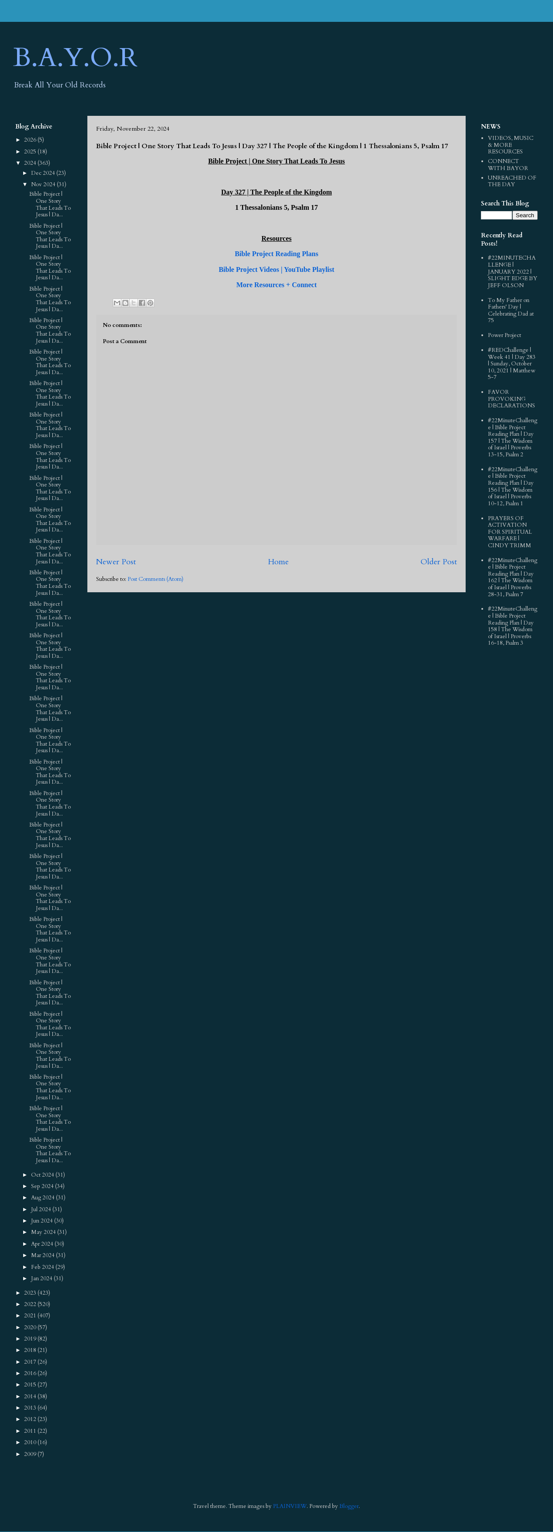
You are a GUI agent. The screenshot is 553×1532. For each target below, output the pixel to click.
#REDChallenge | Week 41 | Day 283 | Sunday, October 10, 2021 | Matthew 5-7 (512, 363)
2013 (31, 1408)
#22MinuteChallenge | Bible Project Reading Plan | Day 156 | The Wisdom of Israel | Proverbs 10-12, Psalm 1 (512, 486)
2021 (31, 1316)
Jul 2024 (41, 1209)
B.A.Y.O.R (75, 58)
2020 (31, 1327)
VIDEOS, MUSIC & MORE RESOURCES (510, 145)
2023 (31, 1293)
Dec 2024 (43, 173)
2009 (31, 1454)
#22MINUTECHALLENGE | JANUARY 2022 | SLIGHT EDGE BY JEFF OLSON (512, 271)
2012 (31, 1419)
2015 (31, 1385)
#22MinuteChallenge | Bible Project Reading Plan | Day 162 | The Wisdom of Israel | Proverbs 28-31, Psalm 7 (512, 577)
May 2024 (44, 1232)
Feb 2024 (43, 1267)
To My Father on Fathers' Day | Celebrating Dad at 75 (511, 310)
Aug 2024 (43, 1198)
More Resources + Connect (276, 284)
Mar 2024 (43, 1255)
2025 (31, 152)
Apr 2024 (43, 1244)
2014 (31, 1396)
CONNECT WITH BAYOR (508, 164)
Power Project (504, 335)
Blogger (349, 1506)
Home (278, 561)
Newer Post (116, 561)
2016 (31, 1373)
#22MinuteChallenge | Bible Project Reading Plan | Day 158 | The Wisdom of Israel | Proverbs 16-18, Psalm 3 (512, 626)
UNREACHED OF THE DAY (512, 181)
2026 (31, 140)
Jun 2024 (42, 1221)
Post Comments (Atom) (155, 579)
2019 (31, 1339)
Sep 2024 (43, 1186)
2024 (31, 163)
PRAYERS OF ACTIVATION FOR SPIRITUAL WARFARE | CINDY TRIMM (510, 531)
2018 (31, 1350)
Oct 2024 (43, 1175)
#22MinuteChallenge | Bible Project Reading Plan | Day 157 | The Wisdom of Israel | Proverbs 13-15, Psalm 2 (512, 438)
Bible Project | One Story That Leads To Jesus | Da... (50, 204)
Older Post (439, 561)
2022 (31, 1304)
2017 (31, 1362)
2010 (31, 1442)
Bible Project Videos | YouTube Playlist (277, 269)
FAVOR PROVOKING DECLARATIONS (511, 399)
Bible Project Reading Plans (276, 253)
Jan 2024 (42, 1278)
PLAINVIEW (290, 1506)
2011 (31, 1431)
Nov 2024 (44, 184)
